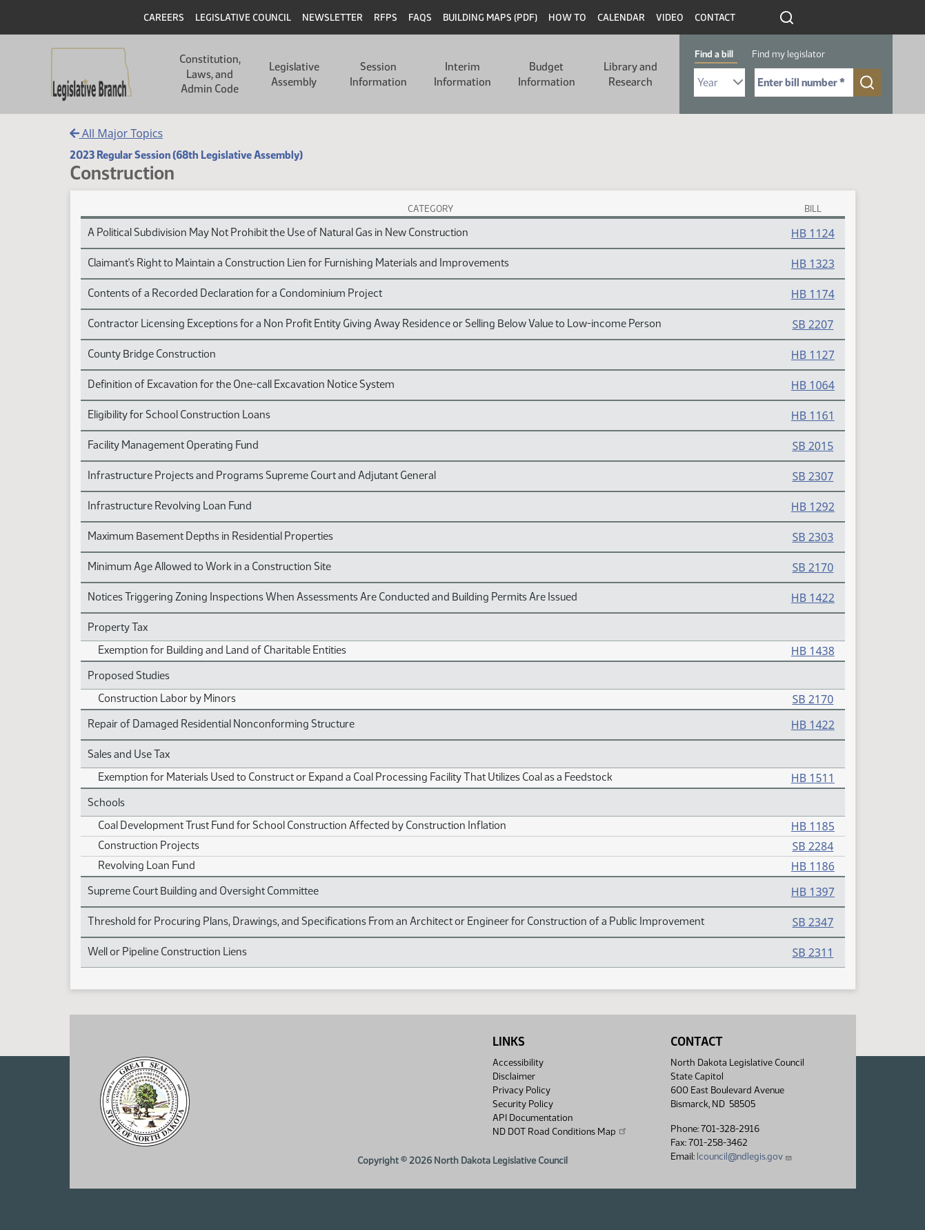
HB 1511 (813, 777)
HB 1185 (813, 826)
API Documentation (533, 1118)
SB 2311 (812, 952)
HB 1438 (813, 650)
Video (670, 17)
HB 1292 (813, 506)
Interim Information (462, 74)
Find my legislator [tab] (788, 54)
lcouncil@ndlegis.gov (745, 1156)
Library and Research (630, 74)
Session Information (378, 74)
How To (567, 17)
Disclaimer (514, 1076)
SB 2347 (812, 922)
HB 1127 (813, 354)
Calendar (621, 17)
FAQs (420, 17)
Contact (715, 17)
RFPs (385, 17)
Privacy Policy (521, 1090)
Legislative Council (243, 17)
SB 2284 (812, 846)
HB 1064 (813, 385)
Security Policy (523, 1104)
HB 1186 (813, 866)
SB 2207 (812, 324)
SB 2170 (812, 567)
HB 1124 (813, 233)
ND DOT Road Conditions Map (560, 1131)
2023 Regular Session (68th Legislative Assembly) (186, 155)
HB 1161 (813, 415)
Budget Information (546, 74)
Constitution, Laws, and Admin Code (210, 73)
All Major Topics (116, 133)
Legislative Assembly (294, 74)
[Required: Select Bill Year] (719, 82)
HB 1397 (813, 891)
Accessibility (518, 1062)
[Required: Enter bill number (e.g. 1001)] (804, 82)
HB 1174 (813, 294)
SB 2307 (812, 476)
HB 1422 (813, 597)
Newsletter (332, 17)
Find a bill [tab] (714, 54)
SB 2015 (812, 445)
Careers (163, 17)
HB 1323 (813, 263)
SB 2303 (812, 537)
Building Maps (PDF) (490, 17)
